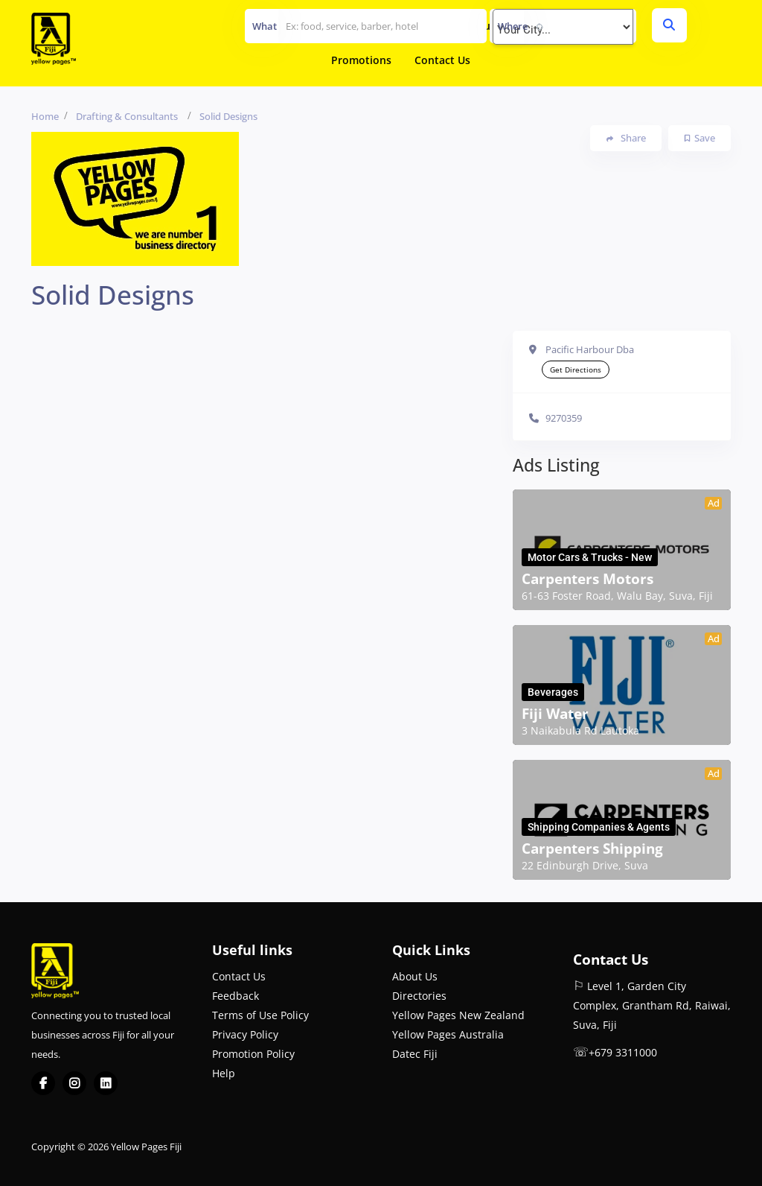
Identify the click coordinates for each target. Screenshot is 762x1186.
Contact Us (442, 60)
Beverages (553, 692)
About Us (415, 976)
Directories (419, 996)
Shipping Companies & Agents (599, 827)
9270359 (563, 418)
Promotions (361, 60)
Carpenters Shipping (592, 848)
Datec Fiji (415, 1054)
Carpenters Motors (587, 579)
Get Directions (575, 369)
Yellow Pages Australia (448, 1034)
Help (223, 1073)
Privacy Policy (245, 1034)
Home (45, 116)
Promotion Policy (253, 1054)
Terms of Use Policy (260, 1015)
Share (626, 138)
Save (700, 138)
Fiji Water (555, 713)
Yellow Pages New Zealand (458, 1015)
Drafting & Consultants (127, 116)
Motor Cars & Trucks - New (590, 557)
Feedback (235, 996)
